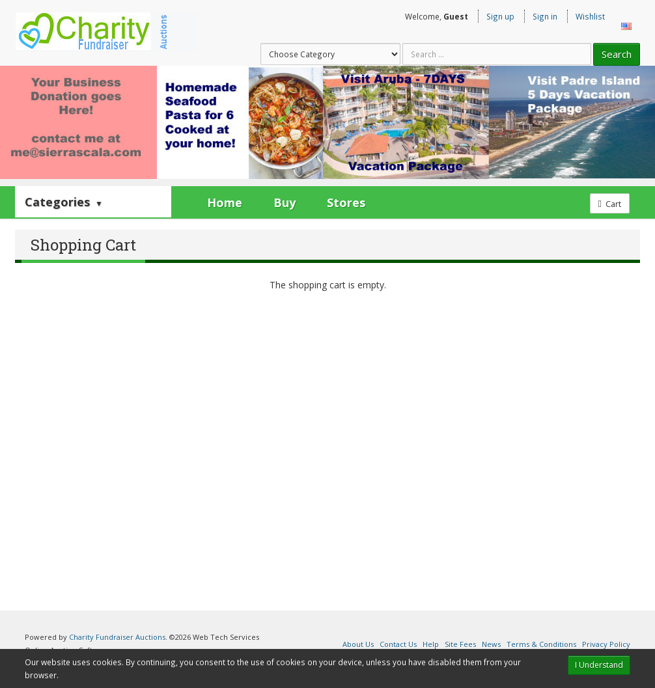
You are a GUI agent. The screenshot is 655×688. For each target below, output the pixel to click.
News (491, 644)
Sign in (545, 16)
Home (224, 202)
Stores (346, 202)
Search (617, 54)
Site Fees (460, 644)
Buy (284, 202)
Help (431, 644)
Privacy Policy (606, 644)
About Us (358, 644)
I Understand (599, 664)
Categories (64, 202)
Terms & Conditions (541, 644)
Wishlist (590, 16)
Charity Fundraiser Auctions (117, 637)
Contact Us (398, 644)
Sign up (500, 16)
